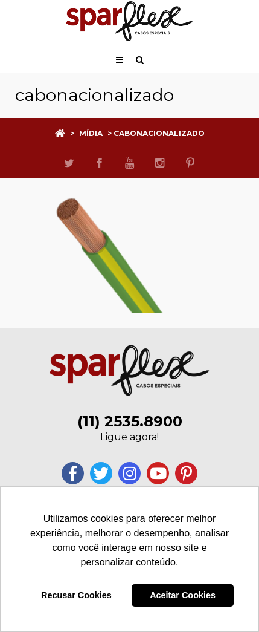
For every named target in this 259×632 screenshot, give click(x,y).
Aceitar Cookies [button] (183, 595)
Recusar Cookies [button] (76, 595)
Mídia (91, 133)
